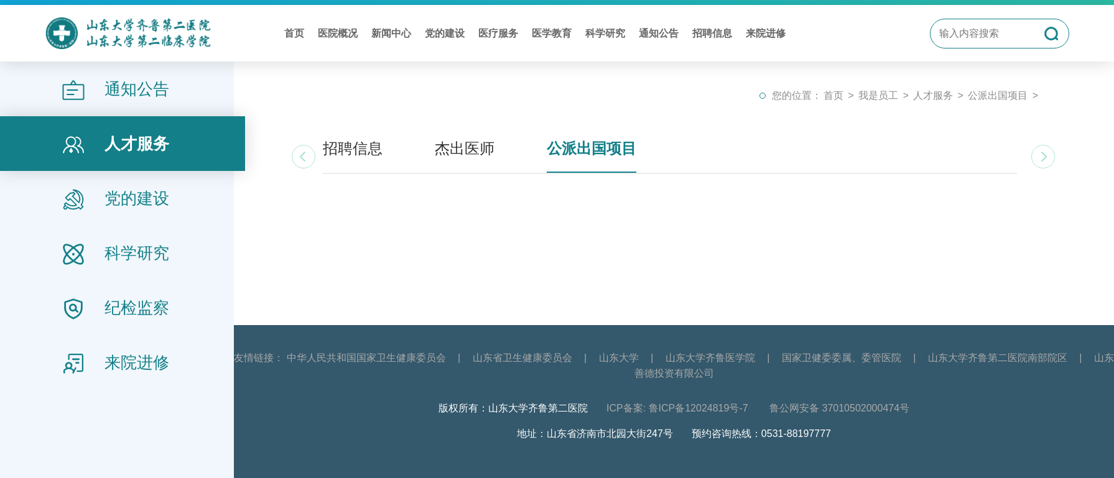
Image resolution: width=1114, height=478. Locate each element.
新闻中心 (391, 33)
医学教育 (552, 33)
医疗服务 (498, 33)
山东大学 (619, 357)
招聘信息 (712, 33)
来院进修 (766, 33)
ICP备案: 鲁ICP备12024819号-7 (678, 408)
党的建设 (445, 33)
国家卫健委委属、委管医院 (841, 357)
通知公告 (659, 33)
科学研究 (605, 33)
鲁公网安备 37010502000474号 (839, 408)
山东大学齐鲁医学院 (710, 357)
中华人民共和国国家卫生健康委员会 (366, 357)
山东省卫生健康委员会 (522, 357)
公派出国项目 (998, 95)
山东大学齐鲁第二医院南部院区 (997, 357)
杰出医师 (464, 148)
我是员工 (878, 95)
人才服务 (933, 95)
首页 (294, 33)
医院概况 (338, 33)
